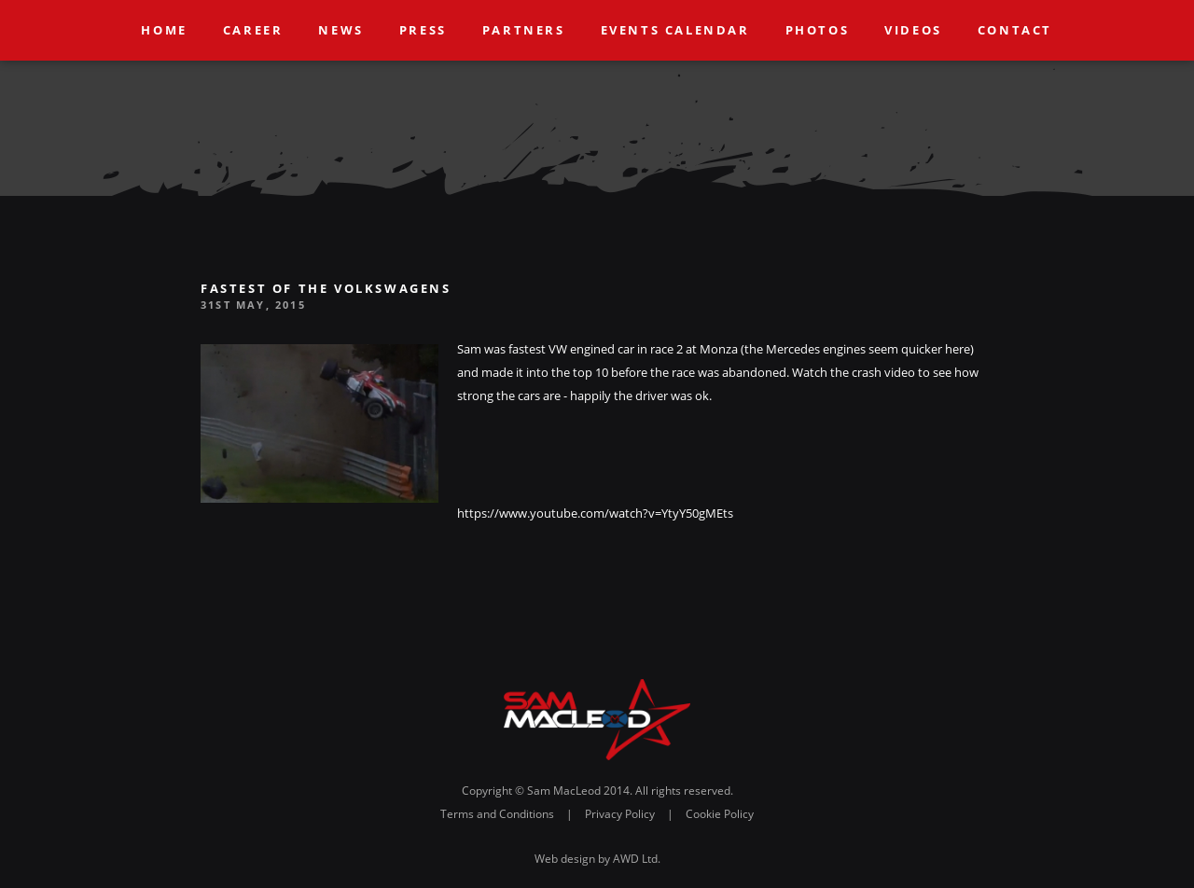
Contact (1015, 29)
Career (253, 29)
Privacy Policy (620, 813)
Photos (817, 29)
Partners (523, 29)
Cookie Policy (720, 813)
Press (423, 29)
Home (164, 29)
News (341, 29)
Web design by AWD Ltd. (597, 858)
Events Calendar (675, 29)
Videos (914, 29)
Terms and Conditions (497, 813)
